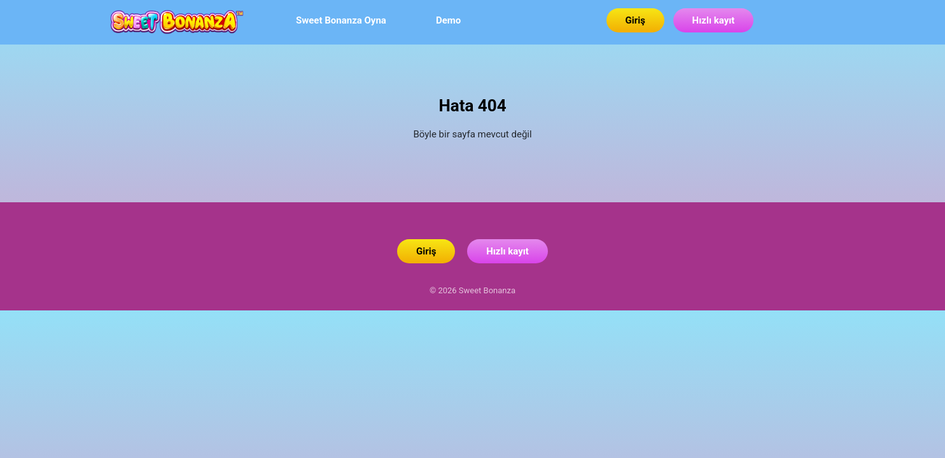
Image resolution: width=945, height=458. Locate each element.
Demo (448, 20)
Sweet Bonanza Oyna (391, 69)
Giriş (635, 20)
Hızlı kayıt (713, 20)
